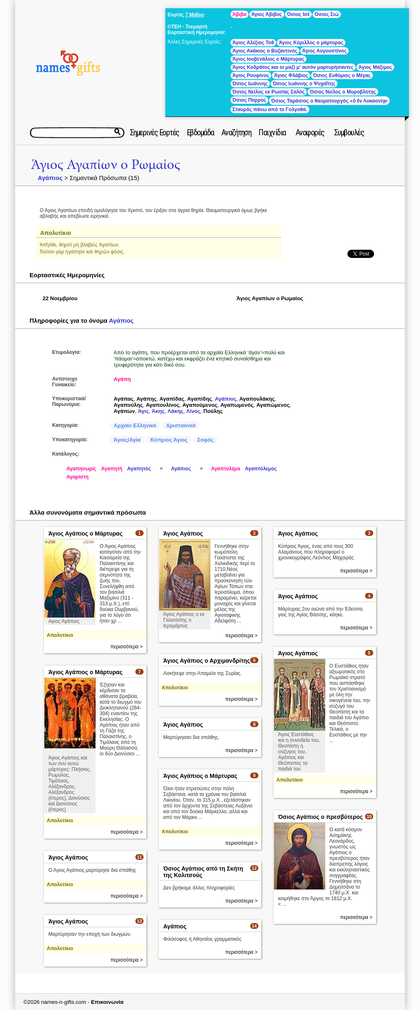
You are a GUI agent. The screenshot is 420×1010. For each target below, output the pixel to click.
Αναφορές (310, 132)
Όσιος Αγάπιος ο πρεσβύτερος (320, 817)
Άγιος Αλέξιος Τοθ (253, 43)
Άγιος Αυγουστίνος (324, 51)
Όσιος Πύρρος (249, 100)
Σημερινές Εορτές (154, 132)
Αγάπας (123, 399)
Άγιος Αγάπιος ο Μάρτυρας (85, 533)
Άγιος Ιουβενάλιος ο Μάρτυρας (268, 59)
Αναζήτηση (236, 132)
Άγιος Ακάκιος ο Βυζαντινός (265, 51)
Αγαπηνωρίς (81, 469)
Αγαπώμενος (273, 405)
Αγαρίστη (77, 477)
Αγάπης (147, 399)
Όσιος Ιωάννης (250, 84)
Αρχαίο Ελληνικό (135, 425)
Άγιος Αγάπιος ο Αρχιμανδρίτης (206, 660)
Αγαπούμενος (200, 405)
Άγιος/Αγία (127, 440)
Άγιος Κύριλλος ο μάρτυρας (311, 43)
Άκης (158, 411)
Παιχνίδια (272, 132)
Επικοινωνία (107, 1002)
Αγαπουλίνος (162, 405)
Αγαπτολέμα (225, 469)
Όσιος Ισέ (298, 14)
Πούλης (213, 411)
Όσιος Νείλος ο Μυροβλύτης (343, 92)
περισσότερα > (126, 647)
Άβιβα (240, 14)
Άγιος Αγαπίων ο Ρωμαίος (105, 165)
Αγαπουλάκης (256, 399)
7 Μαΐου (194, 15)
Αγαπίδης (199, 399)
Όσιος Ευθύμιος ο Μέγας (342, 75)
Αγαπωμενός (236, 405)
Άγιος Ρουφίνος (251, 75)
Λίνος (193, 411)
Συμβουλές (349, 132)
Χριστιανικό (181, 425)
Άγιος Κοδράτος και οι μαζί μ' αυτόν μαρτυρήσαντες (293, 67)
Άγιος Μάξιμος (375, 67)
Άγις (143, 411)
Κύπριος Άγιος (168, 440)
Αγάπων (124, 411)
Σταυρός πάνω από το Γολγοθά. (270, 109)
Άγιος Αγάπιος (183, 533)
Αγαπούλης (128, 405)
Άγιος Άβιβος (266, 14)
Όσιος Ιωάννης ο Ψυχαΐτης (304, 84)
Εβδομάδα (200, 132)
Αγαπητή (111, 469)
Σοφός (205, 440)
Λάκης (176, 411)
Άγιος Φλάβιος (291, 75)
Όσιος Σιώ (327, 14)
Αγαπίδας (172, 399)
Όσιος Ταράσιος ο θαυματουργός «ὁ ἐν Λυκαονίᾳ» (329, 101)
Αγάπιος (50, 177)
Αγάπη (122, 379)
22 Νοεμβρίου (60, 298)
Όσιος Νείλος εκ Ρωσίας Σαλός (269, 92)
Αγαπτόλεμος (260, 469)
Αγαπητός (139, 469)
